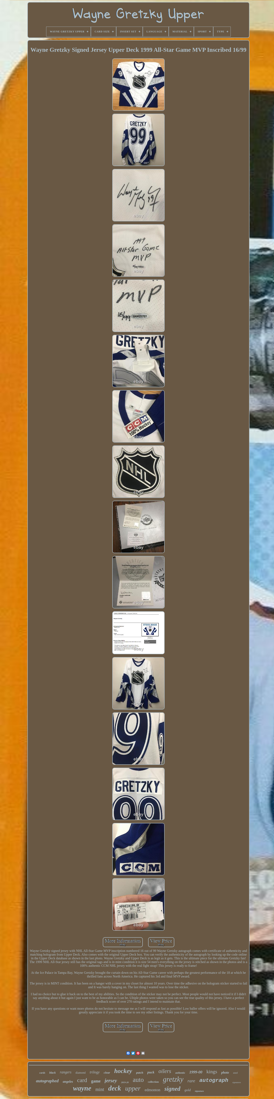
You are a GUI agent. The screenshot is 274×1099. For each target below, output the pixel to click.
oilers (164, 1071)
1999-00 (195, 1072)
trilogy (95, 1072)
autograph (213, 1080)
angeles (68, 1081)
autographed (47, 1080)
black (52, 1072)
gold (188, 1090)
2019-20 (125, 1082)
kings (211, 1071)
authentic (180, 1072)
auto (138, 1079)
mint (99, 1089)
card (82, 1080)
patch (139, 1072)
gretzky (173, 1079)
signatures (236, 1082)
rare (191, 1080)
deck (114, 1088)
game (96, 1081)
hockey (123, 1070)
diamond (81, 1072)
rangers (65, 1072)
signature (199, 1091)
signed (172, 1088)
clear (107, 1072)
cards (42, 1072)
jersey (111, 1080)
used (235, 1072)
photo (225, 1072)
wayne (82, 1088)
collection (153, 1081)
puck (150, 1072)
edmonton (152, 1090)
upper (133, 1088)
